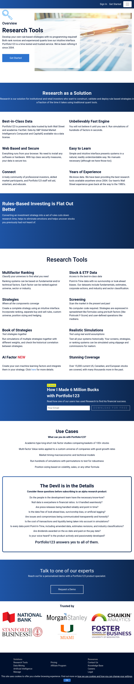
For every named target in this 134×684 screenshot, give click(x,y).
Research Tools (20, 662)
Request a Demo (67, 589)
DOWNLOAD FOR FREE (110, 408)
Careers (91, 669)
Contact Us (93, 662)
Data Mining (19, 665)
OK (67, 680)
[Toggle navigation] (127, 4)
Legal (90, 672)
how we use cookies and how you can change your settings (105, 676)
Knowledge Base (95, 665)
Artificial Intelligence (22, 669)
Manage (17, 672)
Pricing (54, 662)
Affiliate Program (58, 665)
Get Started (115, 4)
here (33, 369)
